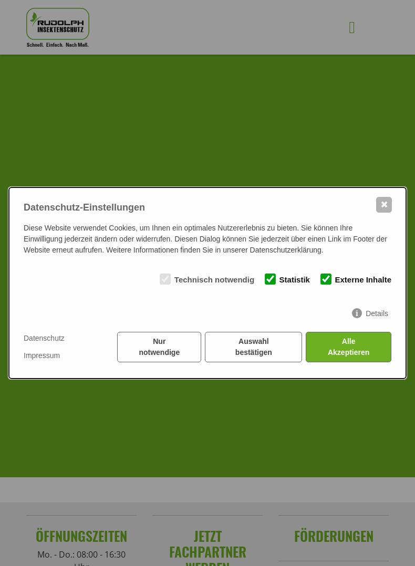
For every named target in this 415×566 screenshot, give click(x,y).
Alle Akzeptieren (348, 347)
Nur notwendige (159, 347)
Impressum (42, 355)
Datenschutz (44, 338)
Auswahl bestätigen (253, 347)
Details (377, 313)
